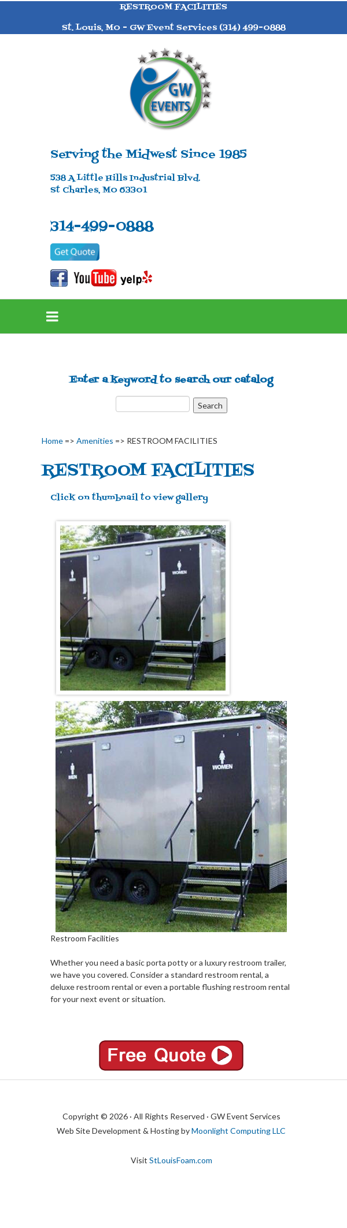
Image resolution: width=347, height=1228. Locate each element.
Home (52, 441)
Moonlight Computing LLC (238, 1131)
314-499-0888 (102, 227)
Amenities (94, 441)
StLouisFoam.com (180, 1160)
